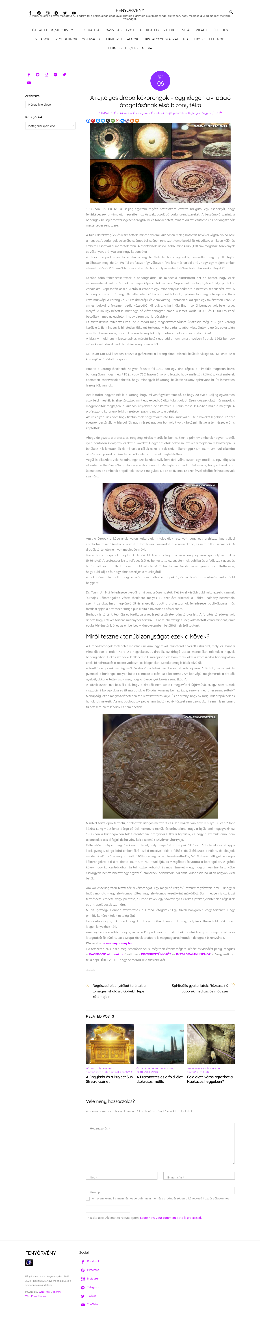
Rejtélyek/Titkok (162, 32)
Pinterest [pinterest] (89, 1272)
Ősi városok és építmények (204, 1070)
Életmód (217, 41)
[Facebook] (88, 123)
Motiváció (91, 41)
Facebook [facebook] (89, 1263)
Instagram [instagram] (89, 1281)
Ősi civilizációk (123, 115)
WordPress (44, 1294)
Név (93, 1180)
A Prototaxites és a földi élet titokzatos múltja (159, 1081)
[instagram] (47, 12)
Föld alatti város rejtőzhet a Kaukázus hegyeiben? (209, 1081)
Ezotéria (134, 32)
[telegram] (56, 12)
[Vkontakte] (122, 123)
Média (147, 50)
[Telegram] (103, 123)
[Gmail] (118, 123)
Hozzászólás (100, 1131)
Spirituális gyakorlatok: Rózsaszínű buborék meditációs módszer (200, 991)
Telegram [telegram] (89, 1289)
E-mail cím (175, 1180)
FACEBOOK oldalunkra (106, 957)
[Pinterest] (93, 123)
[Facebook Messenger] (98, 123)
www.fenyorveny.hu (117, 945)
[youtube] (73, 12)
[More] (137, 123)
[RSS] (132, 123)
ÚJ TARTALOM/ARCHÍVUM (52, 32)
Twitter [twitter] (87, 1298)
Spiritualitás (89, 32)
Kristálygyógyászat (161, 41)
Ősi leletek (157, 115)
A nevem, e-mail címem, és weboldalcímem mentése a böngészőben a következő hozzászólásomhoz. (161, 1201)
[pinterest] (39, 12)
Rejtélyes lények (147, 1074)
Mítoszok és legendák (100, 1070)
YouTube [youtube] (88, 1306)
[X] (108, 123)
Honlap (95, 1195)
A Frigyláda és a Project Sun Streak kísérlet (109, 1081)
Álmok (132, 41)
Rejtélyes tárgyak (199, 115)
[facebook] (30, 12)
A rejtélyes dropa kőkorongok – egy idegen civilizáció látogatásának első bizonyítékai (160, 103)
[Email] (113, 123)
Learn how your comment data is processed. (171, 1220)
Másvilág (114, 32)
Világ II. (202, 32)
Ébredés (220, 32)
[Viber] (127, 123)
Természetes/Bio (123, 50)
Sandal (104, 115)
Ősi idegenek (141, 115)
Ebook (199, 41)
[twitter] (65, 12)
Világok (42, 41)
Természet (113, 41)
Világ (187, 32)
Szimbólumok (66, 41)
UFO (186, 41)
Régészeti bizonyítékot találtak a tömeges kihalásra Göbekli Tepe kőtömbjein (119, 993)
